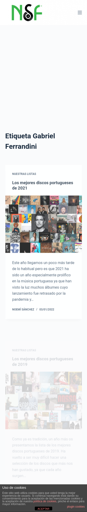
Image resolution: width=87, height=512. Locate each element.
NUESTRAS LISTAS (24, 175)
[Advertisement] (43, 82)
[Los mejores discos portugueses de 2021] (43, 226)
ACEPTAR (43, 508)
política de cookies (44, 501)
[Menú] (80, 12)
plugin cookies (76, 506)
